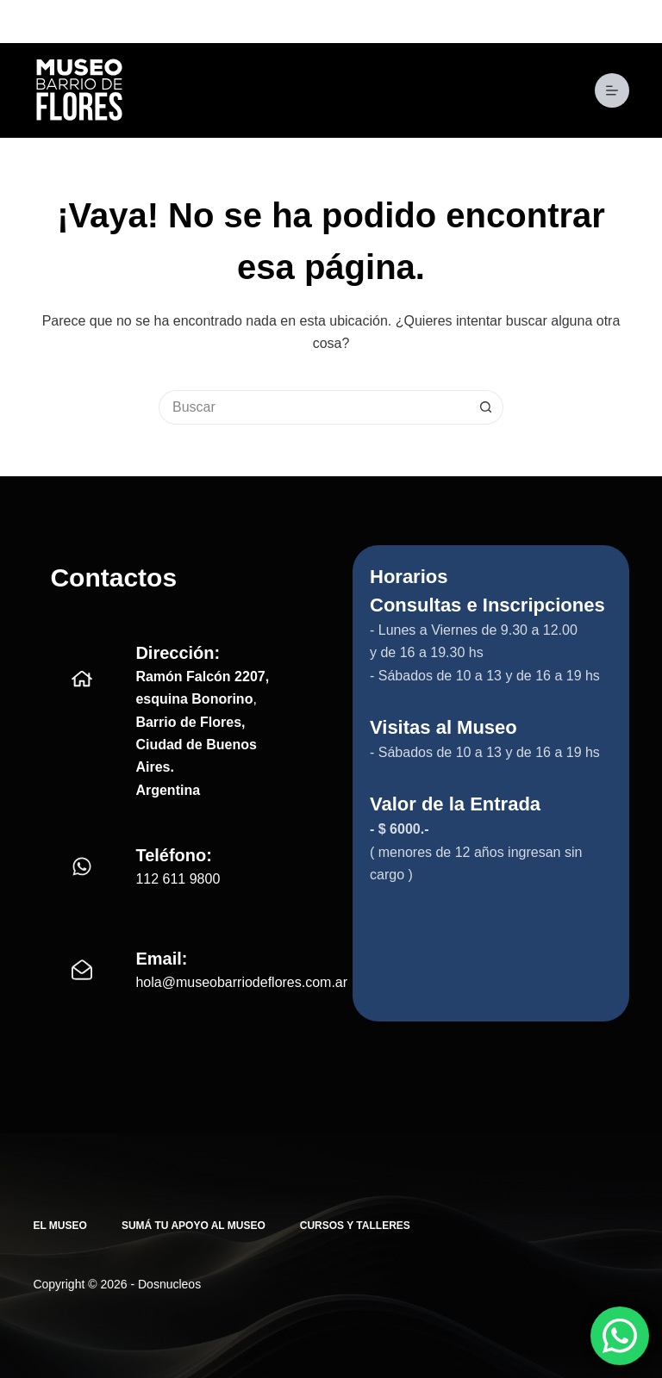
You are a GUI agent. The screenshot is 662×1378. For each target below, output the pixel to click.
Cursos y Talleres (355, 1226)
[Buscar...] (314, 407)
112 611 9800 (177, 879)
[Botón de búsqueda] (486, 407)
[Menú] (612, 90)
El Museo (59, 1226)
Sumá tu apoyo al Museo (193, 1226)
